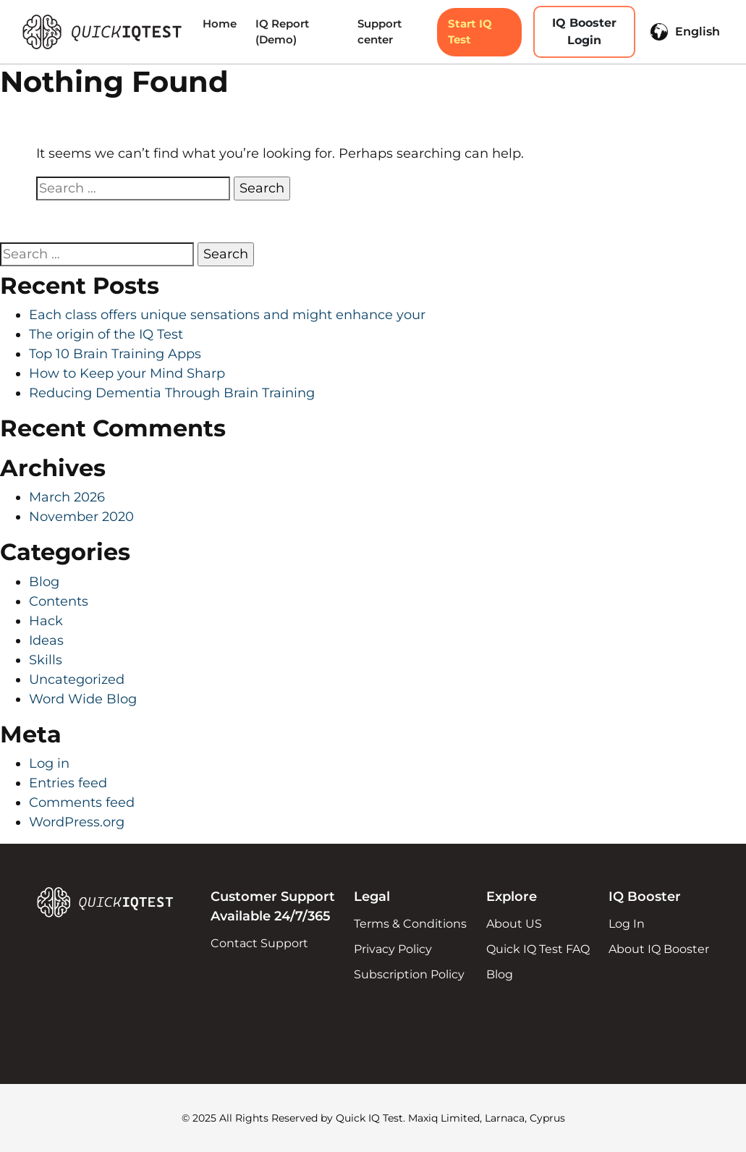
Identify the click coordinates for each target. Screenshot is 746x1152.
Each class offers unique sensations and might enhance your (227, 315)
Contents (58, 601)
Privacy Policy (393, 949)
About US (514, 924)
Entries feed (68, 783)
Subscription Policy (409, 974)
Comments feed (82, 802)
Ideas (46, 640)
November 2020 (81, 517)
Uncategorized (76, 679)
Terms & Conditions (410, 924)
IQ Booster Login (584, 31)
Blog (44, 582)
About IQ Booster (659, 949)
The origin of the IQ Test (106, 334)
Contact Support (259, 943)
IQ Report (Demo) (282, 32)
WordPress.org (76, 822)
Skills (45, 660)
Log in (49, 763)
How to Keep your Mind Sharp (127, 373)
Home (220, 23)
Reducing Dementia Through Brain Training (172, 393)
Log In (627, 924)
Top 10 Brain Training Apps (115, 354)
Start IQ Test (470, 32)
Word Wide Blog (83, 699)
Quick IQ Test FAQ (538, 949)
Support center (379, 32)
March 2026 (67, 497)
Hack (46, 621)
